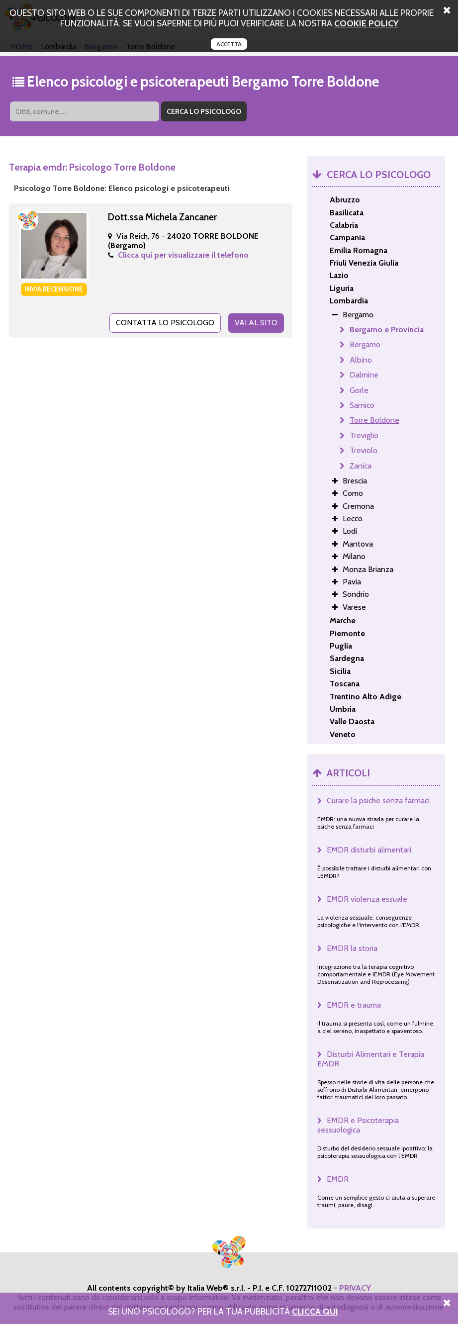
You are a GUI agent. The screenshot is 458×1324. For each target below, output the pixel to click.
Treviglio (364, 435)
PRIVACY (355, 1288)
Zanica (360, 466)
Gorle (359, 390)
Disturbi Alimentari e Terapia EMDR (370, 1058)
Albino (361, 360)
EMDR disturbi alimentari (369, 849)
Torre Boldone (374, 420)
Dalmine (364, 374)
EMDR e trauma (354, 1005)
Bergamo (365, 344)
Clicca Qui (315, 1311)
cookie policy (366, 23)
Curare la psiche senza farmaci (378, 800)
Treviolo (363, 450)
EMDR (338, 1179)
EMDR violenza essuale (367, 899)
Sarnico (362, 405)
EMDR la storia (352, 948)
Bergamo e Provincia (387, 329)
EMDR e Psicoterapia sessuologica (358, 1125)
